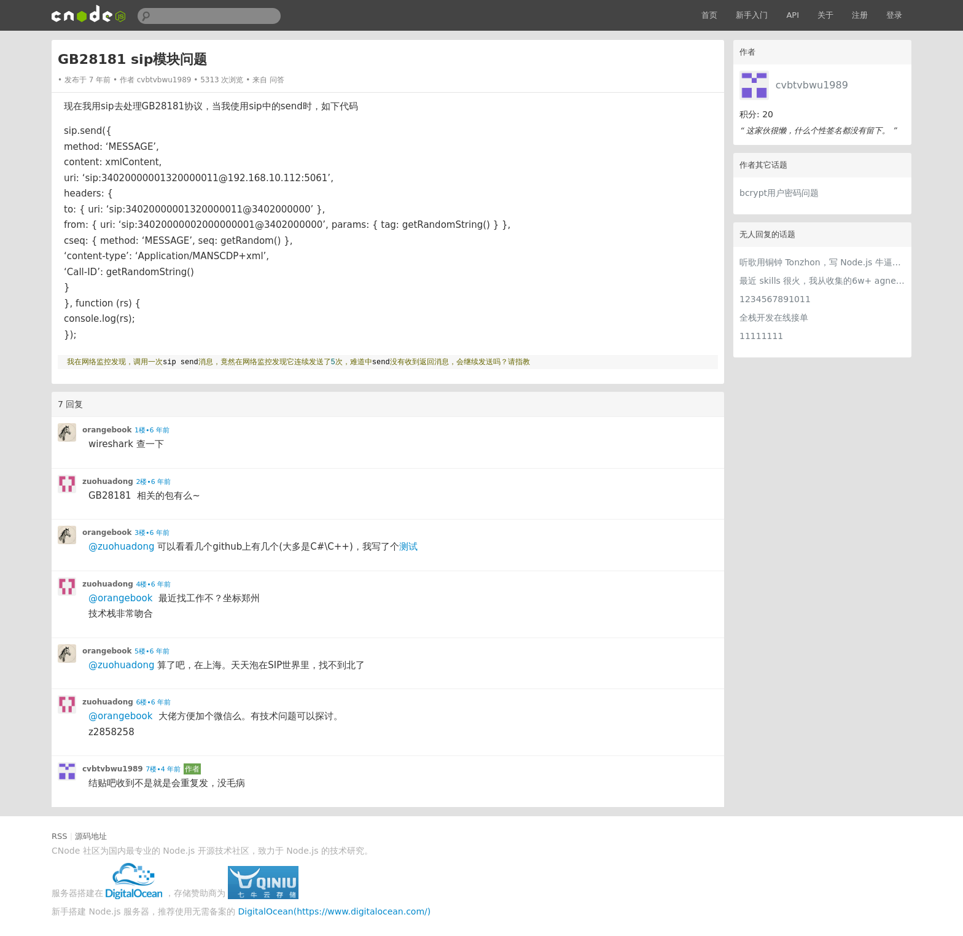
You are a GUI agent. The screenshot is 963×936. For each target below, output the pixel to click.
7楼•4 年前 (163, 769)
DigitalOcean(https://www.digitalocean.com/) (334, 911)
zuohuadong (107, 481)
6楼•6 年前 (153, 702)
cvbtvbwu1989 (812, 85)
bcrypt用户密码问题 (779, 193)
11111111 (761, 336)
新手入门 (752, 15)
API (792, 15)
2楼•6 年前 (153, 482)
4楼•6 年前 (153, 584)
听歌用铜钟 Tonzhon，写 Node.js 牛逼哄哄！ (822, 262)
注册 (860, 15)
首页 (709, 15)
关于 (825, 15)
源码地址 (91, 836)
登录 (894, 15)
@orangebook (120, 598)
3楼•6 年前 (152, 533)
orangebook (107, 430)
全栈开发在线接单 (773, 317)
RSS (60, 836)
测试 (410, 546)
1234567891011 (775, 299)
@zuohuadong (121, 546)
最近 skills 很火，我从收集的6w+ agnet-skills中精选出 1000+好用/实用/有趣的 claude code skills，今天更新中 (822, 281)
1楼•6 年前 (152, 430)
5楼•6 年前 (152, 651)
